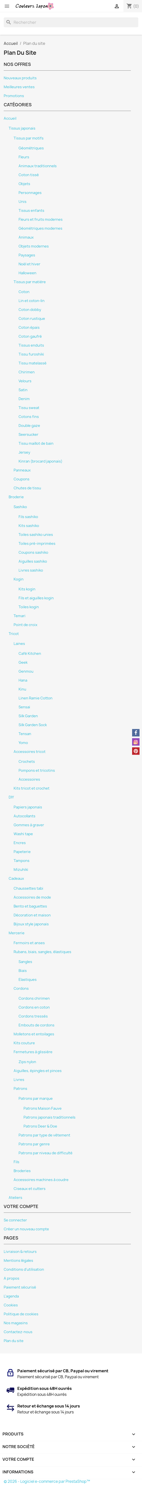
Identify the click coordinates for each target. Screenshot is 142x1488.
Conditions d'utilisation (24, 1269)
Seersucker (28, 434)
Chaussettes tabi (28, 888)
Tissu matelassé (33, 363)
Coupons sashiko (33, 552)
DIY (11, 797)
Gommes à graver (29, 825)
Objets (24, 183)
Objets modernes (34, 246)
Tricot (14, 633)
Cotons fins (29, 416)
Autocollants (24, 816)
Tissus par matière (30, 281)
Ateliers (15, 1197)
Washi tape (23, 833)
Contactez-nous (18, 1331)
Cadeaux (16, 878)
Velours (25, 381)
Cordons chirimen (34, 998)
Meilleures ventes (19, 86)
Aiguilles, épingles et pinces (38, 1070)
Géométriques (31, 148)
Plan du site (14, 1340)
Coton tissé (29, 174)
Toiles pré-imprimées (37, 543)
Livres (19, 1079)
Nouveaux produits (20, 78)
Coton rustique (32, 318)
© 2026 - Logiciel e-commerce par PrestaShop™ (47, 1481)
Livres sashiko (31, 570)
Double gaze (29, 425)
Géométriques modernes (40, 228)
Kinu (22, 689)
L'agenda (11, 1296)
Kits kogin (27, 589)
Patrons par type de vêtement (44, 1135)
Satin (23, 389)
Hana (23, 680)
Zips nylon (27, 1061)
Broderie (16, 497)
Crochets (27, 761)
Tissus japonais (22, 128)
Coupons (21, 479)
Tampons (21, 860)
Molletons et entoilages (34, 1034)
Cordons (21, 988)
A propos (11, 1278)
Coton (24, 291)
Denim (24, 398)
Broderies (22, 1170)
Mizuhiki (21, 869)
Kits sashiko (29, 525)
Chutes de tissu (27, 488)
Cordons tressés (33, 1016)
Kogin (19, 579)
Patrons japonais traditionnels (49, 1117)
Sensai (24, 707)
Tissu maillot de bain (36, 443)
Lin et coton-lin (32, 300)
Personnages (30, 192)
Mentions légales (18, 1260)
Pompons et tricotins (37, 770)
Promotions (14, 95)
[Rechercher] (71, 22)
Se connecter (15, 1220)
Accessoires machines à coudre (41, 1179)
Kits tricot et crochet (31, 788)
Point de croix (25, 624)
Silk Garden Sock (33, 724)
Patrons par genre (34, 1144)
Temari (19, 615)
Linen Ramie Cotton (35, 698)
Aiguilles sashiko (33, 561)
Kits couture (24, 1043)
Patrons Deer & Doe (40, 1126)
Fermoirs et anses (29, 942)
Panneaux (22, 470)
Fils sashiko (28, 516)
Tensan (25, 733)
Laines (19, 643)
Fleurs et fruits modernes (41, 219)
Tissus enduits (31, 345)
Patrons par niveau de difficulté (45, 1153)
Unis (22, 201)
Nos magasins (16, 1323)
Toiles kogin (29, 607)
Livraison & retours (20, 1251)
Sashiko (20, 506)
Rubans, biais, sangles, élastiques (42, 951)
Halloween (27, 273)
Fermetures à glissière (33, 1051)
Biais (23, 970)
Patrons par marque (36, 1098)
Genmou (26, 671)
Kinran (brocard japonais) (40, 461)
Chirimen (27, 372)
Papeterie (22, 851)
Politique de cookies (21, 1314)
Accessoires (29, 779)
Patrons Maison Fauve (43, 1108)
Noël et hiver (29, 264)
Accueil (10, 118)
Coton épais (29, 327)
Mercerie (16, 933)
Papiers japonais (28, 807)
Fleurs (24, 157)
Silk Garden (28, 716)
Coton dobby (30, 309)
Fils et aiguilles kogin (36, 598)
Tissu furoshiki (31, 354)
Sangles (25, 961)
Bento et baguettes (30, 906)
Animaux (26, 237)
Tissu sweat (29, 407)
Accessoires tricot (30, 751)
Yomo (23, 742)
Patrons (20, 1088)
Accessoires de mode (32, 897)
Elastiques (28, 979)
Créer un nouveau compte (26, 1229)
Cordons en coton (34, 1007)
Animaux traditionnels (38, 166)
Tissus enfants (31, 210)
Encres (20, 842)
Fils (16, 1161)
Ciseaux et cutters (30, 1188)
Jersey (24, 452)
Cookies (11, 1305)
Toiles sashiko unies (36, 534)
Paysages (27, 255)
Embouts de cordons (36, 1025)
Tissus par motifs (29, 138)
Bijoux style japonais (31, 924)
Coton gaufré (30, 336)
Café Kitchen (30, 653)
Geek (23, 662)
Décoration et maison (32, 915)
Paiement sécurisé (20, 1287)
